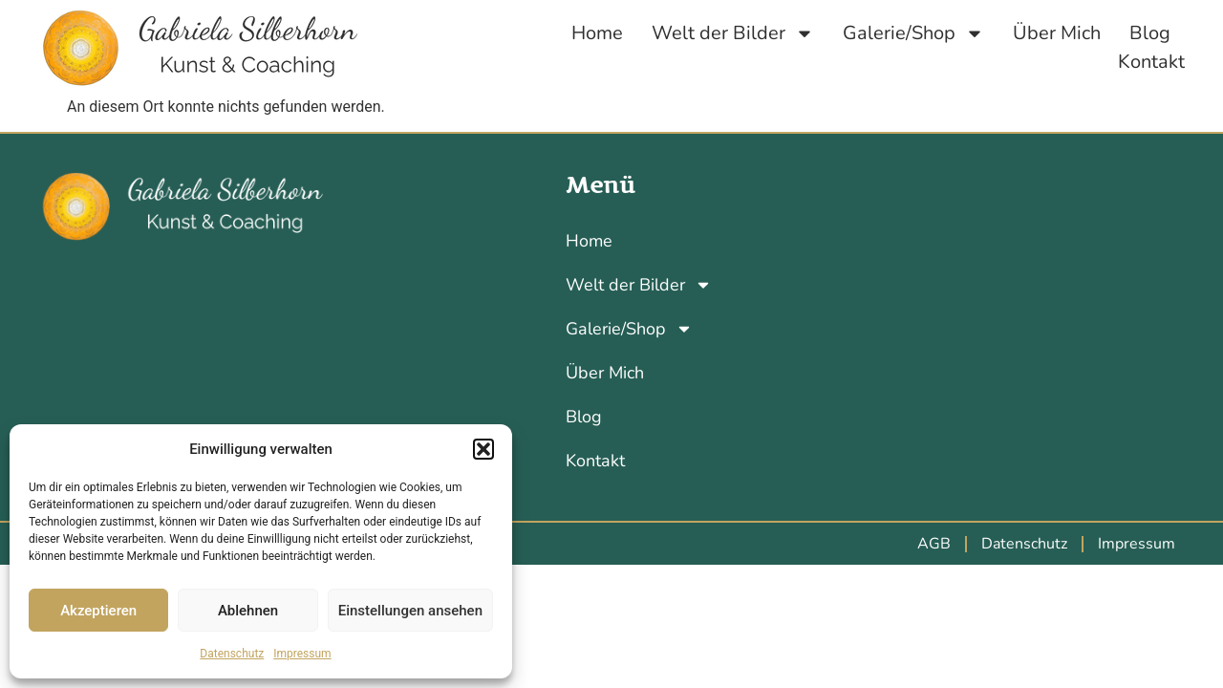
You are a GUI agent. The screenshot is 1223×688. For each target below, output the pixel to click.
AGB (934, 543)
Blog (1149, 33)
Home (597, 33)
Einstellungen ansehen (410, 610)
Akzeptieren (98, 610)
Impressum (302, 653)
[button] (483, 449)
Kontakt (1151, 62)
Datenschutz (232, 653)
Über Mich (1057, 33)
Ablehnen (248, 610)
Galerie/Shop (913, 33)
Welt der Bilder (733, 33)
